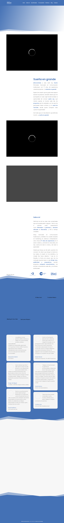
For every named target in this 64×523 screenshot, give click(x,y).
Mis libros (47, 2)
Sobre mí (28, 2)
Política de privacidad (25, 521)
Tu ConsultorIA (41, 2)
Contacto (56, 2)
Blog (52, 2)
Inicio (24, 2)
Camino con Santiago (39, 521)
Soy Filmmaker (34, 2)
